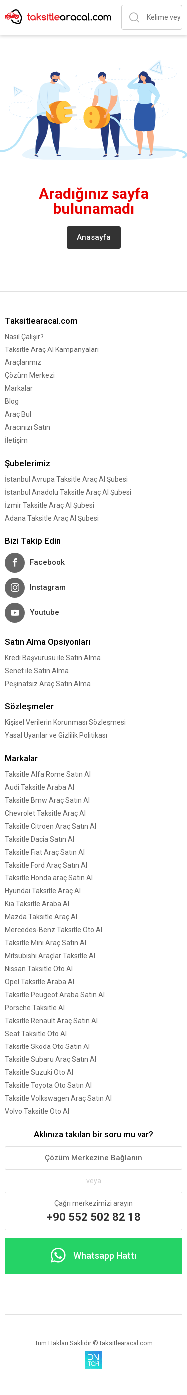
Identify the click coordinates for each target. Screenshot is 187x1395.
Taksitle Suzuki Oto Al (39, 1072)
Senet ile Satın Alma (37, 671)
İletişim (16, 440)
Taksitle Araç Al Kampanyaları (52, 349)
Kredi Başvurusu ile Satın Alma (53, 658)
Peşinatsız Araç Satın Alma (48, 684)
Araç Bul (18, 414)
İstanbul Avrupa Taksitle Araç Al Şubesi (66, 479)
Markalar (19, 388)
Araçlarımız (23, 362)
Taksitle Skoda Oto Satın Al (47, 1046)
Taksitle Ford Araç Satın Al (46, 865)
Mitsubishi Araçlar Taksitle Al (50, 956)
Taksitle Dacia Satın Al (39, 839)
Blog (12, 401)
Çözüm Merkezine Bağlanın (93, 1157)
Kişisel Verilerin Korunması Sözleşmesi (65, 722)
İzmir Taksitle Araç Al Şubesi (49, 505)
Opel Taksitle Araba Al (39, 982)
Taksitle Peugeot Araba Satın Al (55, 995)
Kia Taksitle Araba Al (37, 904)
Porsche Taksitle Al (35, 1008)
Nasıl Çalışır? (24, 337)
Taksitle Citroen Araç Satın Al (50, 826)
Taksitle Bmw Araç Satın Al (47, 800)
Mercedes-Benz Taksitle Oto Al (53, 930)
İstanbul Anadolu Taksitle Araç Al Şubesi (68, 492)
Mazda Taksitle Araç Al (41, 917)
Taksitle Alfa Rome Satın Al (48, 774)
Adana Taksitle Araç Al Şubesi (52, 518)
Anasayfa (94, 237)
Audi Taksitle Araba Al (39, 787)
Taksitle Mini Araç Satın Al (45, 943)
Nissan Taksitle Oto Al (39, 969)
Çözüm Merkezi (30, 375)
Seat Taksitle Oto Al (36, 1034)
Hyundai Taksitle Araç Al (43, 891)
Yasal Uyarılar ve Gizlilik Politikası (56, 735)
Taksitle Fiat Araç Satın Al (45, 852)
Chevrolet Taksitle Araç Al (45, 813)
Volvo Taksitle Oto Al (37, 1111)
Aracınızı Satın (27, 427)
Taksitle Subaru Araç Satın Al (50, 1059)
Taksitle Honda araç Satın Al (49, 878)
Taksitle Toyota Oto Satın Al (48, 1085)
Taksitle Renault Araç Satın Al (51, 1021)
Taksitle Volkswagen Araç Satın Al (58, 1098)
